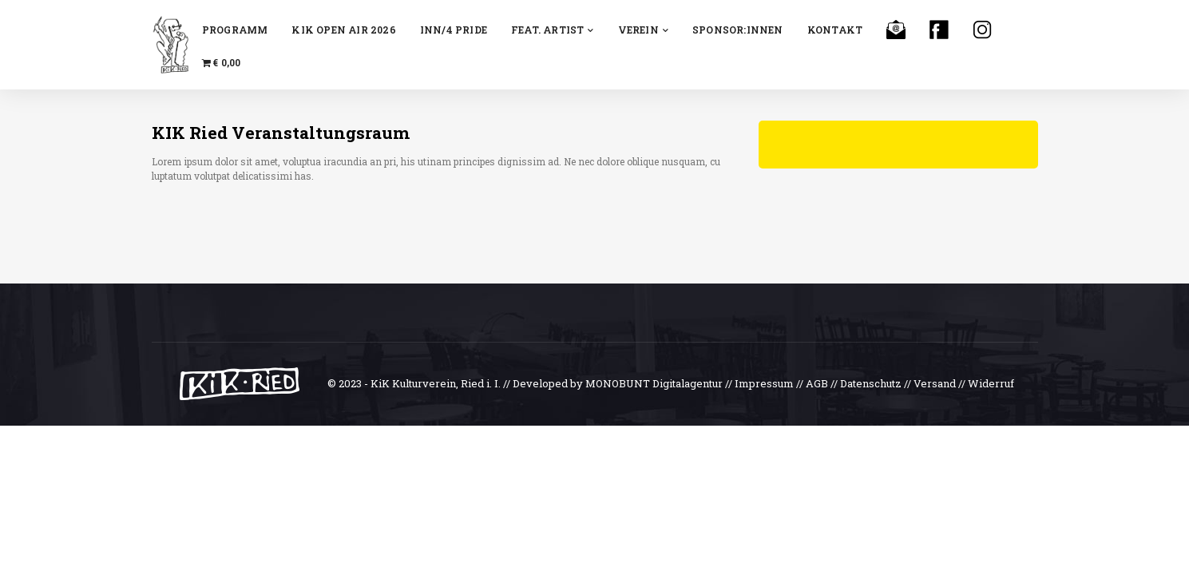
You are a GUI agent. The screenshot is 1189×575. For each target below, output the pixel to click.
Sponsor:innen (737, 29)
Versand (935, 383)
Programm (235, 29)
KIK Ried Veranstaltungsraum (281, 132)
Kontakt (834, 29)
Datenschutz (871, 383)
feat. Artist (552, 29)
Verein (643, 29)
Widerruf (991, 383)
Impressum (764, 383)
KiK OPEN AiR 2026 (343, 29)
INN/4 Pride (453, 29)
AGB (817, 383)
